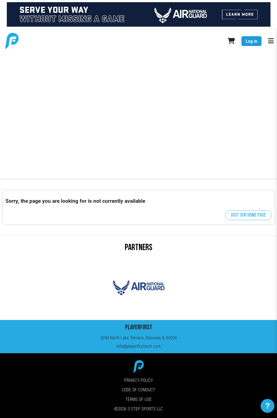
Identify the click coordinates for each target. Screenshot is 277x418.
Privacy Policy (138, 380)
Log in (251, 41)
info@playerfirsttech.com (138, 346)
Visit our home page (248, 215)
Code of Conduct (138, 389)
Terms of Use (138, 399)
